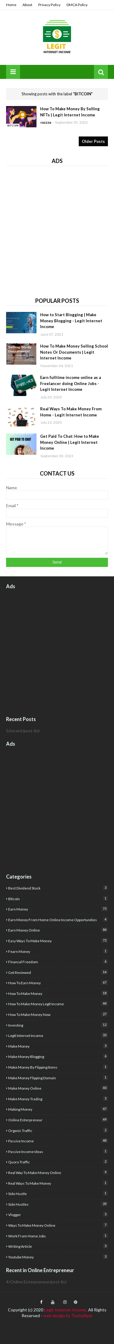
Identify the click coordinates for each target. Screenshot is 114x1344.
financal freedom (58, 961)
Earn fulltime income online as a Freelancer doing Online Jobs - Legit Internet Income (70, 383)
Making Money (58, 1109)
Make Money (58, 1046)
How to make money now (58, 1014)
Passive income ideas (58, 1151)
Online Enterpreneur (58, 1119)
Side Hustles (58, 1204)
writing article (58, 1246)
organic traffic (58, 1130)
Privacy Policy (49, 4)
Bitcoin (58, 898)
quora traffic (58, 1161)
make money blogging (58, 1056)
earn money (58, 908)
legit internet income (58, 1035)
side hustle (58, 1193)
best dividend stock (58, 887)
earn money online (58, 929)
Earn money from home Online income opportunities (58, 919)
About (27, 4)
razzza (45, 122)
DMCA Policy (77, 4)
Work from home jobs (58, 1235)
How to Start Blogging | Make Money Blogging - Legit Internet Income (71, 320)
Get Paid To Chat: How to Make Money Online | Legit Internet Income (69, 442)
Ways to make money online (58, 1225)
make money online (58, 1088)
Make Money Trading (58, 1098)
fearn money (58, 951)
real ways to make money (58, 1183)
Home (11, 4)
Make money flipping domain (58, 1077)
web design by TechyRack (67, 1315)
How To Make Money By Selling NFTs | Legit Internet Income (70, 111)
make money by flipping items (58, 1067)
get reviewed (58, 972)
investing (58, 1024)
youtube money (58, 1256)
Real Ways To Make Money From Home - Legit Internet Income (71, 411)
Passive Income (58, 1140)
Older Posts (93, 141)
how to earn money (58, 982)
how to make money (58, 993)
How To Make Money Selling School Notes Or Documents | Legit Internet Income (74, 352)
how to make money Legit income (58, 1003)
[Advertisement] (57, 229)
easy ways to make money (58, 940)
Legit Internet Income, (65, 1309)
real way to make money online (58, 1172)
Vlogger (58, 1214)
